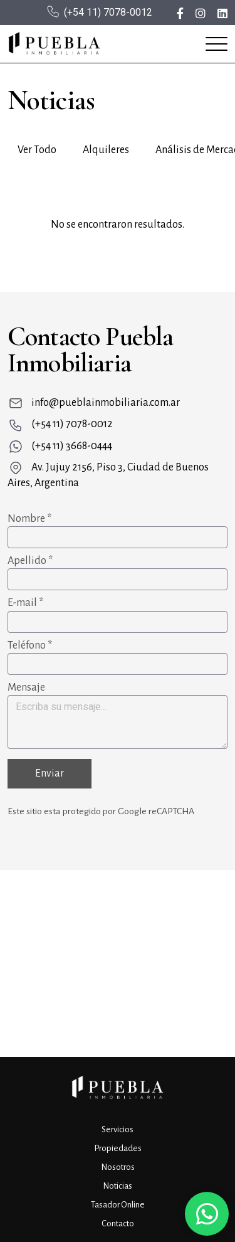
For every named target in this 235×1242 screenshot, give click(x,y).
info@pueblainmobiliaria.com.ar (105, 402)
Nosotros (118, 1167)
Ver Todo (37, 150)
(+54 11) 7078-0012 (108, 12)
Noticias (117, 1186)
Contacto (118, 1223)
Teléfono (30, 645)
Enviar (49, 773)
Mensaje (26, 687)
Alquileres (106, 150)
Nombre (29, 518)
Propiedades (118, 1148)
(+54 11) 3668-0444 (71, 446)
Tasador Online (118, 1204)
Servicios (117, 1129)
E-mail (25, 602)
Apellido (30, 560)
